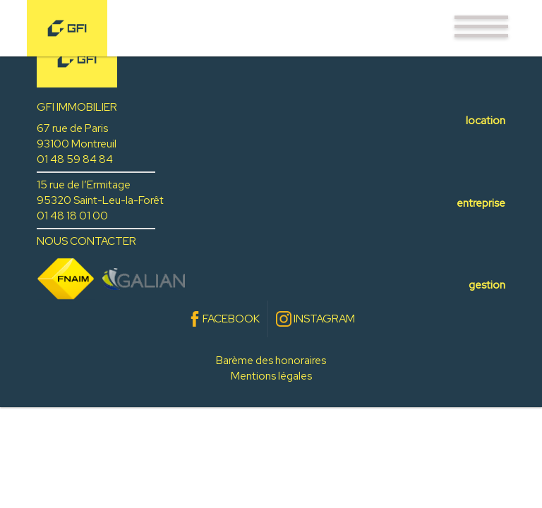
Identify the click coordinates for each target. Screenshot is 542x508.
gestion (487, 284)
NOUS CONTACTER (86, 241)
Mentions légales (271, 375)
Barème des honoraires (271, 360)
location (485, 120)
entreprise (481, 202)
